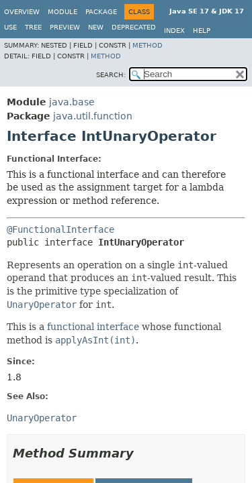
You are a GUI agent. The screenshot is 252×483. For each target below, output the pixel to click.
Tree (33, 27)
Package (101, 11)
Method (147, 45)
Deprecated (134, 27)
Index (174, 30)
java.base (72, 102)
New (95, 27)
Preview (65, 27)
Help (201, 30)
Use (10, 27)
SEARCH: (111, 74)
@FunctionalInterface (60, 229)
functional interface (93, 326)
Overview (22, 11)
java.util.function (92, 116)
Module (62, 11)
